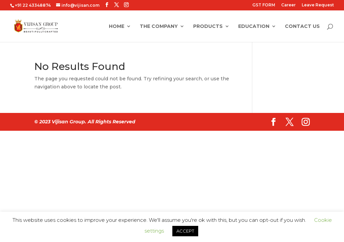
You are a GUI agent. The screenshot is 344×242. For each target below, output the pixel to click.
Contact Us (302, 26)
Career (288, 5)
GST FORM (263, 5)
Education (253, 26)
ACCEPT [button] (185, 231)
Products (208, 26)
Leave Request (318, 5)
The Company (159, 26)
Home (116, 26)
